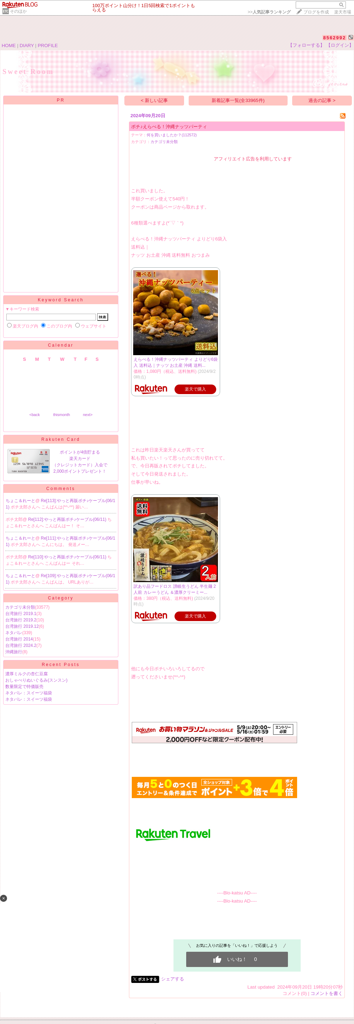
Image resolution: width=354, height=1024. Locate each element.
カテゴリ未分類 (20, 607)
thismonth (61, 415)
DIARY (27, 45)
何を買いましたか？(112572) (172, 135)
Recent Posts (60, 664)
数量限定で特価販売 (24, 686)
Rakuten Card (60, 439)
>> (269, 12)
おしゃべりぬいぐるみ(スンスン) (36, 680)
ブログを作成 (316, 12)
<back (34, 415)
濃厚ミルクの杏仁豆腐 (26, 673)
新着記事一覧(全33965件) (238, 100)
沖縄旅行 (13, 651)
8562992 (334, 37)
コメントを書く (327, 993)
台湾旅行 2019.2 (20, 620)
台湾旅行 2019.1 (20, 613)
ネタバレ (13, 632)
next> (88, 415)
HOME (9, 45)
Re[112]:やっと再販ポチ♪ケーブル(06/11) (68, 519)
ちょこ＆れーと (20, 500)
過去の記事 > (322, 100)
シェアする (172, 979)
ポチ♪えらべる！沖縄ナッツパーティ (169, 126)
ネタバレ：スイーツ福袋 (28, 692)
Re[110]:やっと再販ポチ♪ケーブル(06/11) (68, 556)
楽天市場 (342, 12)
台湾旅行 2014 (19, 639)
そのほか (18, 11)
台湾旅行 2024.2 (20, 645)
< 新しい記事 (154, 100)
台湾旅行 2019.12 (22, 626)
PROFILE (48, 45)
